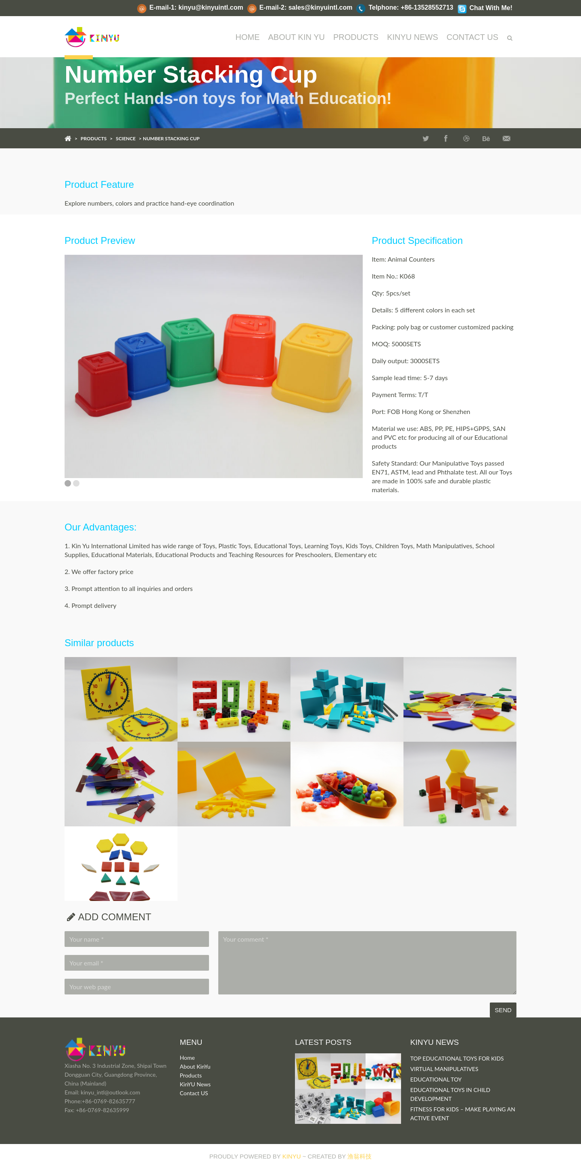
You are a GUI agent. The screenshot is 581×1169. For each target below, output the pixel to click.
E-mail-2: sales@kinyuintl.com (306, 7)
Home (248, 37)
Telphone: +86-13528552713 (410, 7)
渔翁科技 (359, 1156)
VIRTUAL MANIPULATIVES (444, 1068)
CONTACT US (472, 37)
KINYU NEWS (412, 37)
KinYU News (195, 1084)
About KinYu (195, 1066)
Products (191, 1075)
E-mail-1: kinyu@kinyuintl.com (196, 7)
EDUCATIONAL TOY (436, 1079)
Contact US (194, 1093)
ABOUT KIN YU (296, 37)
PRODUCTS (355, 37)
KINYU (291, 1156)
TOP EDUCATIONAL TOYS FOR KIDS (457, 1058)
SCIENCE (126, 138)
